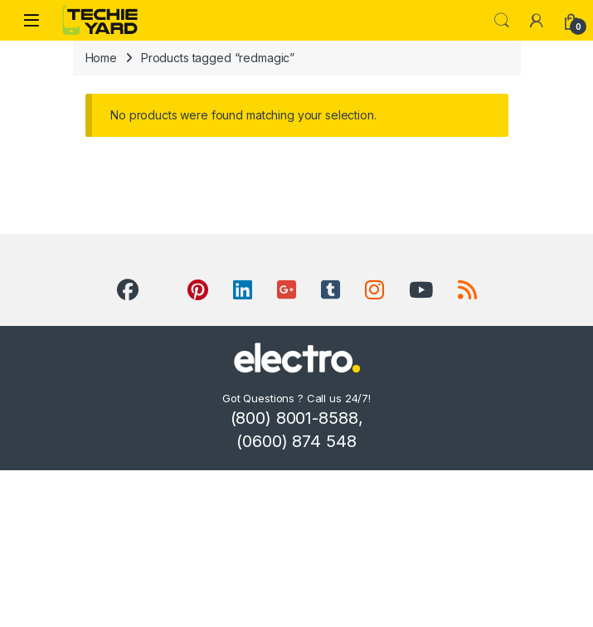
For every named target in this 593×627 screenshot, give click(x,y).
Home (101, 58)
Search (502, 21)
